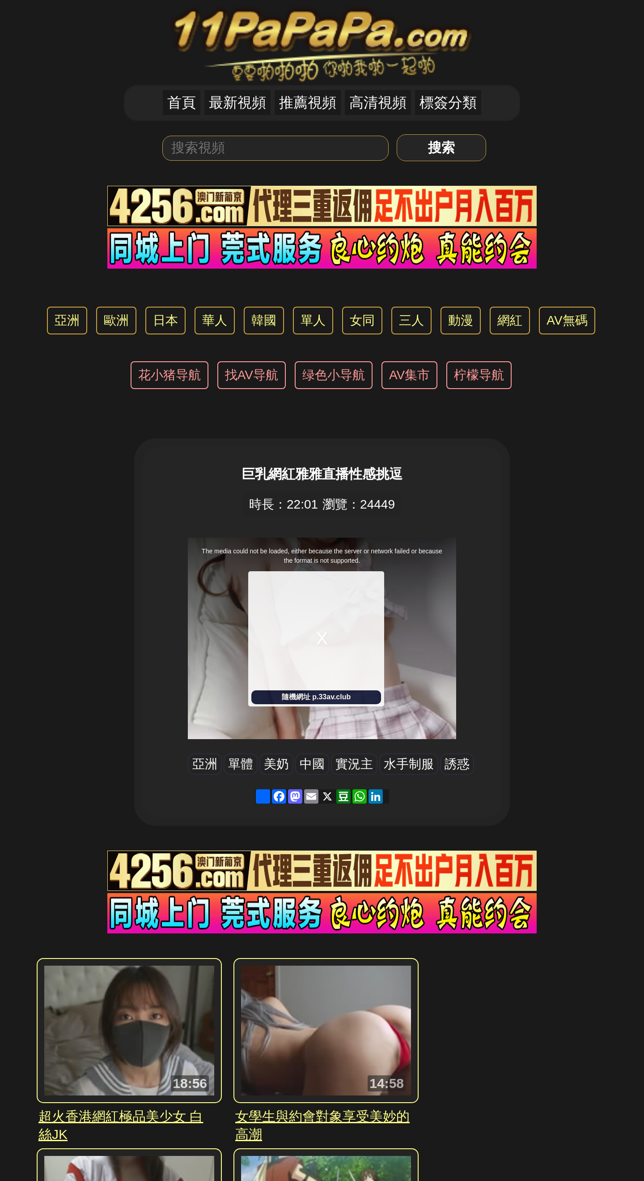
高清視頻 (378, 102)
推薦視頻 (307, 102)
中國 (312, 764)
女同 (362, 320)
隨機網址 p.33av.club (316, 697)
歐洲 (116, 320)
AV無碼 (567, 320)
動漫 (460, 320)
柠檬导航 (479, 375)
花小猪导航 (169, 375)
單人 (313, 320)
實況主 (354, 764)
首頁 (181, 102)
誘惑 (457, 764)
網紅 (509, 320)
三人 (411, 320)
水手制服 (409, 764)
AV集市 (409, 375)
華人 (214, 320)
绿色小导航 (333, 375)
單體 (240, 764)
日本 (165, 320)
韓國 (263, 320)
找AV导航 (251, 375)
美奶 (276, 764)
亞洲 (67, 320)
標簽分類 (448, 102)
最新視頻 (237, 102)
